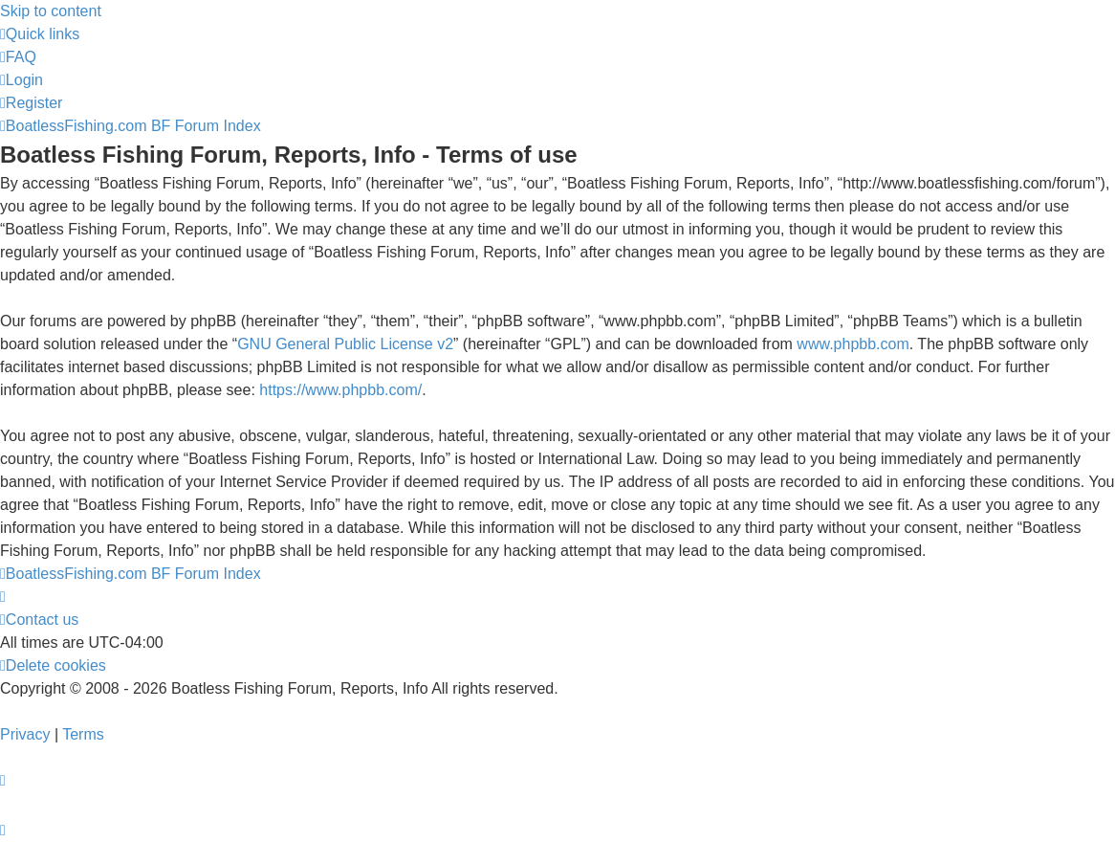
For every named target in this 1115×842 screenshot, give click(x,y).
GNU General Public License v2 (345, 344)
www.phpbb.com (852, 344)
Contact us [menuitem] (39, 619)
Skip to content (50, 11)
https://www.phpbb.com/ (340, 390)
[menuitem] (18, 57)
